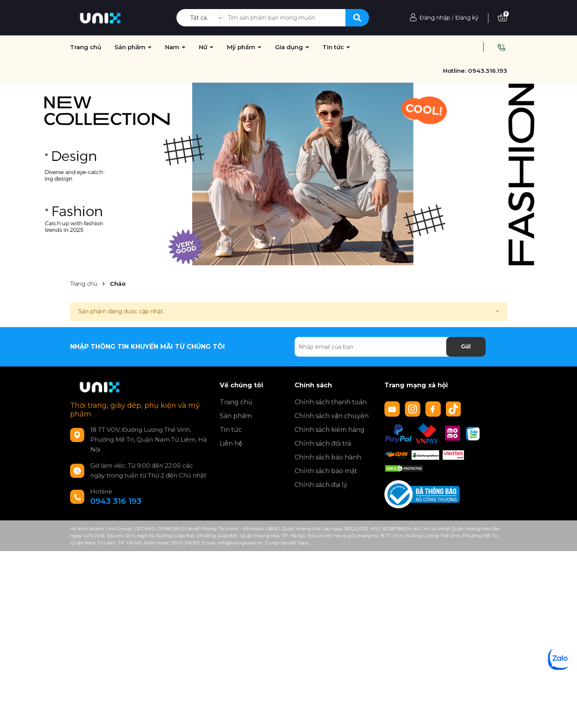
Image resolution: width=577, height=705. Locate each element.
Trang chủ (85, 47)
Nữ (204, 47)
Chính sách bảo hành (328, 457)
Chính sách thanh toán (331, 402)
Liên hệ (231, 443)
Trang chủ (236, 402)
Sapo (303, 543)
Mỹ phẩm (242, 47)
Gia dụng (289, 47)
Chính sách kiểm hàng (330, 429)
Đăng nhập (434, 17)
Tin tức (231, 429)
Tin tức (334, 47)
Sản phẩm (131, 47)
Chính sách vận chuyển (332, 416)
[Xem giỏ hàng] (502, 17)
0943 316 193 (115, 501)
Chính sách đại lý (321, 485)
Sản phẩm (236, 416)
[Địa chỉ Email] (390, 347)
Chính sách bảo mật (326, 471)
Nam (173, 47)
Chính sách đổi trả (323, 443)
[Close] (497, 311)
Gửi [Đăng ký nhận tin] (466, 346)
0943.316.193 (487, 70)
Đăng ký (467, 17)
